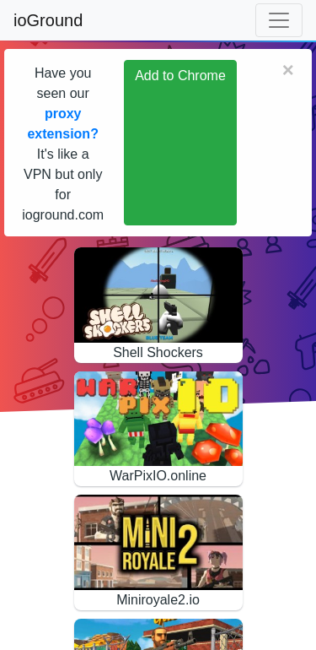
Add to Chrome (180, 75)
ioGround (48, 20)
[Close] (288, 70)
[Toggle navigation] (279, 20)
